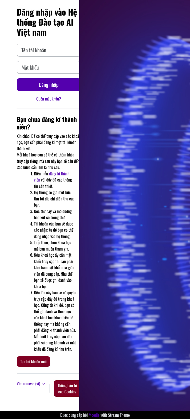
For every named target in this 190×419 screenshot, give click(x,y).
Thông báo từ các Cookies (67, 388)
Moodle (94, 415)
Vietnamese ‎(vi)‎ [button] (29, 383)
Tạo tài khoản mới (33, 361)
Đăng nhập (48, 84)
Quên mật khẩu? (48, 98)
